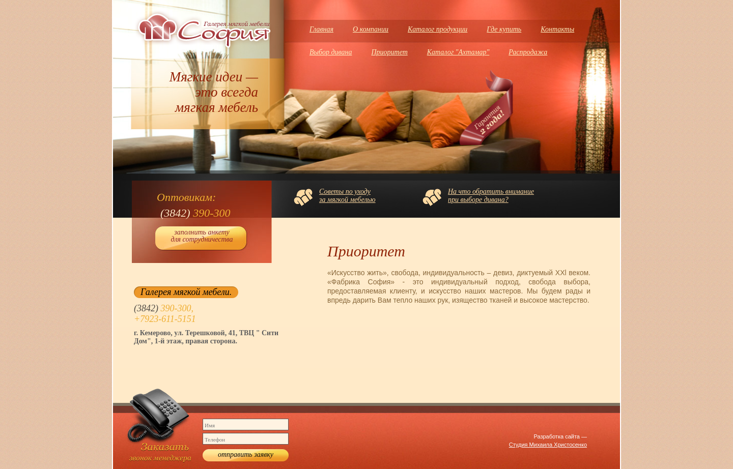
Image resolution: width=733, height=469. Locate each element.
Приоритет (389, 52)
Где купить (504, 29)
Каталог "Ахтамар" (458, 52)
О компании (370, 29)
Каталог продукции (437, 29)
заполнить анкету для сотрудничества (202, 235)
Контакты (557, 29)
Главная (321, 29)
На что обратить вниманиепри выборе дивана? (491, 195)
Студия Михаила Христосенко (548, 445)
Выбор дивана (330, 52)
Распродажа (528, 52)
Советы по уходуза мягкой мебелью (347, 195)
